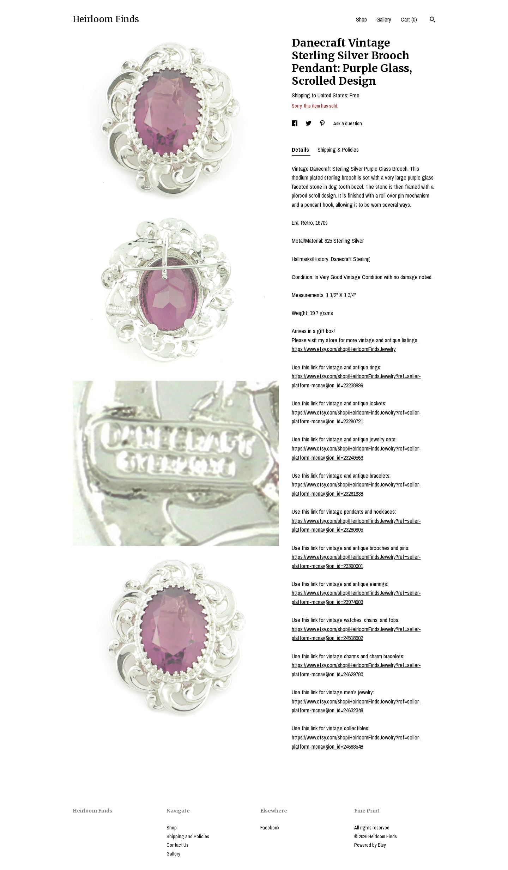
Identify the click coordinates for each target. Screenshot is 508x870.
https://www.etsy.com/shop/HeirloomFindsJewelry (344, 349)
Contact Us (177, 845)
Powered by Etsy (370, 845)
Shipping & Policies (338, 149)
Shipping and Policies (188, 836)
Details (301, 149)
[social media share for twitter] (309, 123)
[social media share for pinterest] (323, 123)
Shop (361, 19)
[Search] (432, 20)
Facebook (269, 827)
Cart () (409, 19)
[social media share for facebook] (295, 123)
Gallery (383, 19)
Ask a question (347, 123)
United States (332, 95)
